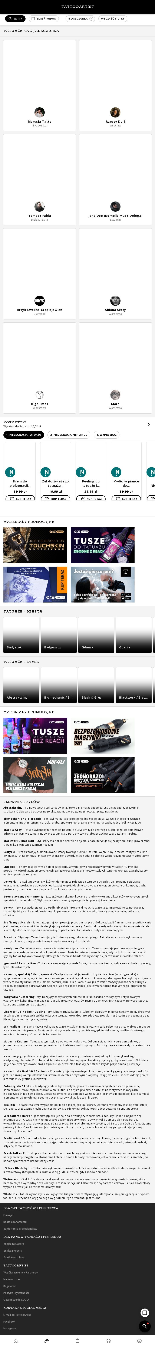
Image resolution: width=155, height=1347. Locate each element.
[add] (145, 1313)
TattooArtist (77, 6)
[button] (44, 18)
